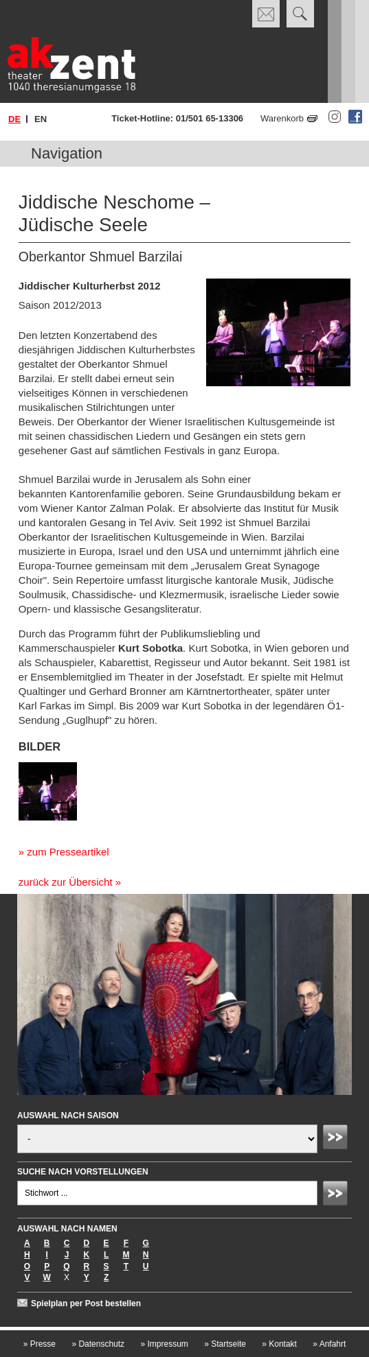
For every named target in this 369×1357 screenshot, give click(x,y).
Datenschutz (97, 1344)
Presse (39, 1344)
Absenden (337, 1138)
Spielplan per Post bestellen (86, 1303)
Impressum (164, 1344)
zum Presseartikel (68, 852)
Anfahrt (329, 1344)
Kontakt (279, 1344)
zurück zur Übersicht (66, 882)
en (40, 119)
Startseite (225, 1344)
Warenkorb (282, 118)
